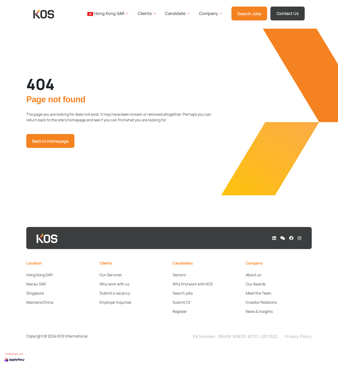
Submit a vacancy (115, 293)
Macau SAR (36, 284)
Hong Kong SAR (39, 274)
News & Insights (259, 311)
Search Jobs (249, 13)
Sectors (179, 274)
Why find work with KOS (193, 284)
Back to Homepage (50, 141)
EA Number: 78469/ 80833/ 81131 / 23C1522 (235, 336)
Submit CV (182, 302)
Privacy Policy (298, 336)
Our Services (111, 274)
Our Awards (255, 284)
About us (253, 274)
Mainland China (39, 302)
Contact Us (288, 13)
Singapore (35, 293)
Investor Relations (261, 302)
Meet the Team (258, 293)
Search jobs (183, 293)
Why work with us (114, 284)
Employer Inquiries (115, 302)
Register (180, 311)
